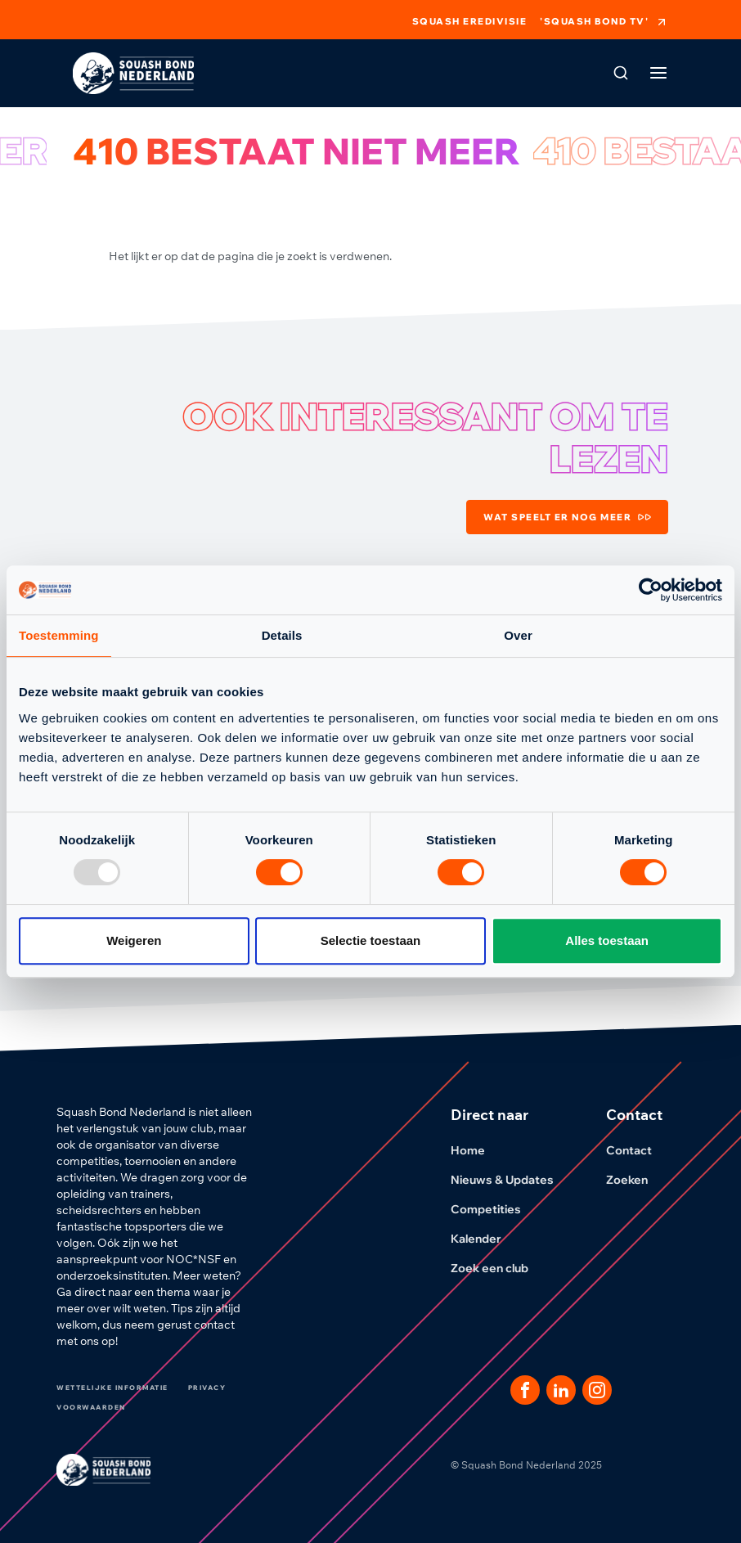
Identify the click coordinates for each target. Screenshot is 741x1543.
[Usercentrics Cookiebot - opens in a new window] (650, 590)
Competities (496, 1209)
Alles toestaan (607, 940)
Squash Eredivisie (470, 21)
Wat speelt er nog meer (567, 517)
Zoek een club (499, 1268)
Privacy (207, 1387)
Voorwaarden (91, 1407)
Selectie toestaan (371, 940)
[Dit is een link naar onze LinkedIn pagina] (561, 1390)
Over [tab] (518, 635)
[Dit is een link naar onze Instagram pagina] (597, 1390)
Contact (638, 1150)
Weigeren (133, 940)
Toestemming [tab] (59, 635)
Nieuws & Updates (512, 1179)
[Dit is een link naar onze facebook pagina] (525, 1390)
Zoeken (636, 1179)
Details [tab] (282, 635)
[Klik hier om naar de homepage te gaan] (133, 73)
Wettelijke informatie (112, 1387)
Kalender (486, 1238)
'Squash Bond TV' (604, 22)
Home (478, 1150)
